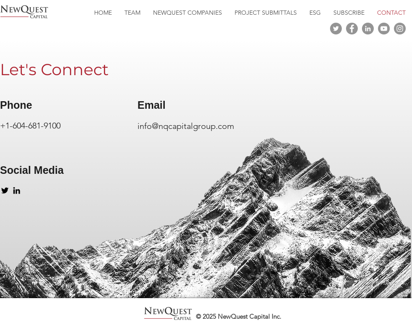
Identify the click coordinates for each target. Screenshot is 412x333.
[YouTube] (384, 28)
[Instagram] (400, 28)
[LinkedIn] (368, 28)
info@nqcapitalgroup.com (185, 126)
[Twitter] (336, 28)
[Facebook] (352, 28)
